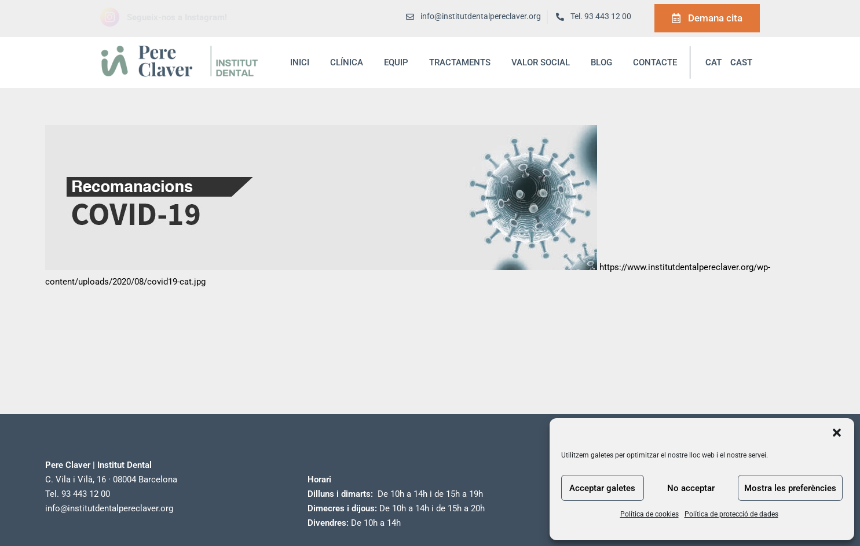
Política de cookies (649, 514)
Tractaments (460, 62)
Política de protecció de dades (731, 514)
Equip (396, 62)
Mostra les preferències (790, 488)
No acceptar (691, 488)
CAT (713, 62)
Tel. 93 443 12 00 (600, 16)
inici (299, 62)
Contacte (655, 62)
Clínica (346, 62)
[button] (837, 432)
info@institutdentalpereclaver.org (109, 508)
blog (601, 62)
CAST (741, 62)
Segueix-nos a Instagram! (177, 17)
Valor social (540, 62)
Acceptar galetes (602, 488)
